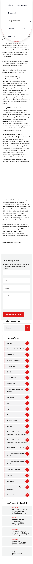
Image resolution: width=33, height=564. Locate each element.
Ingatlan (10, 409)
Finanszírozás (11, 383)
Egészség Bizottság (13, 360)
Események (12, 13)
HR (8, 403)
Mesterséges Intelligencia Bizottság (16, 488)
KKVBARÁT (22, 28)
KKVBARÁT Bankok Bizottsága (17, 448)
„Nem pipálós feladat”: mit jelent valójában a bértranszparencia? (20, 533)
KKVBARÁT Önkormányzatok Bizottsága (16, 463)
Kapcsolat (11, 36)
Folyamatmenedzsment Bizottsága (15, 390)
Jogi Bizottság (12, 420)
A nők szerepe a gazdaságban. (18, 553)
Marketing (10, 481)
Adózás (9, 343)
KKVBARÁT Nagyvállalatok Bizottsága (16, 455)
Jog (8, 414)
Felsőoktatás (11, 378)
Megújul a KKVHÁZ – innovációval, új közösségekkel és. (19, 511)
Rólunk (10, 5)
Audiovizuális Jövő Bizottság (16, 349)
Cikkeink (11, 28)
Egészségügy (11, 366)
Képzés (9, 426)
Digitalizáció (11, 355)
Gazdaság (10, 397)
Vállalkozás (11, 495)
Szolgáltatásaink (14, 21)
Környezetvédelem (13, 470)
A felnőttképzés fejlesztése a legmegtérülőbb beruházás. (18, 522)
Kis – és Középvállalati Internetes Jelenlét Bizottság (17, 433)
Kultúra (9, 475)
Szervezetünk (22, 5)
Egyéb (9, 372)
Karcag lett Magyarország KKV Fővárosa (19, 543)
